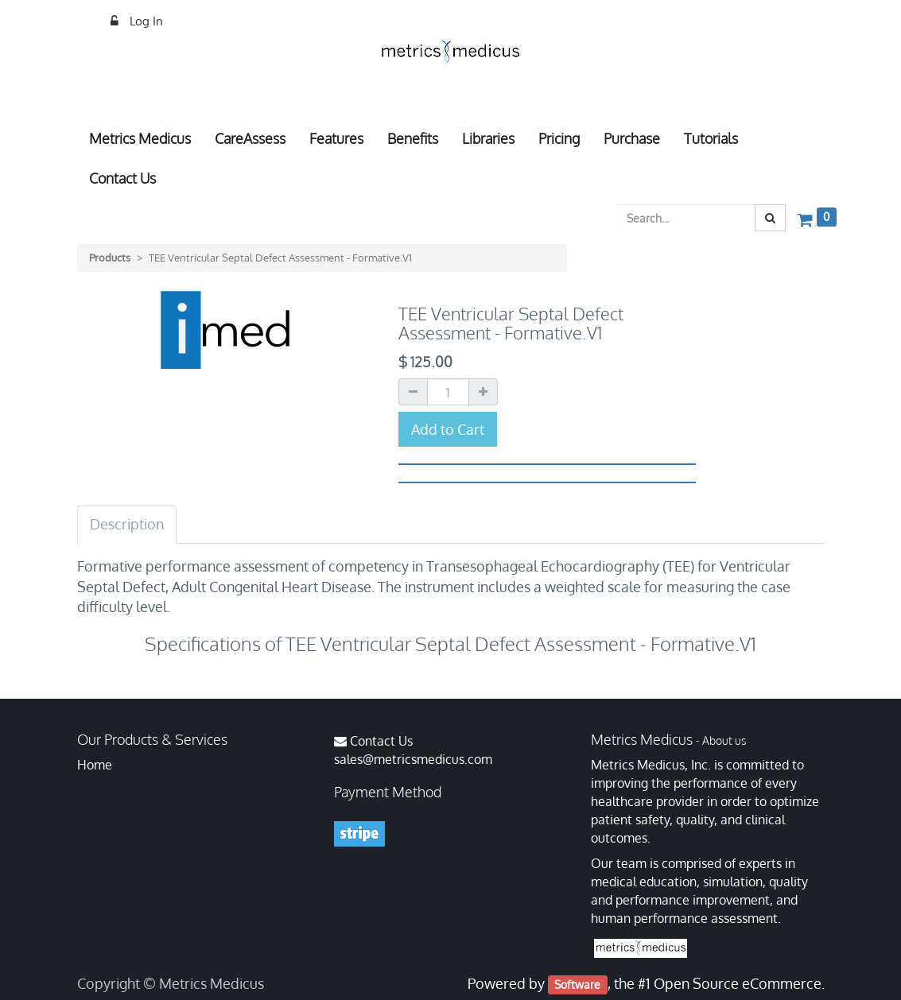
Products (109, 257)
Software (577, 984)
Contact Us (381, 741)
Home (94, 765)
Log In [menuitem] (144, 21)
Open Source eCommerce (737, 983)
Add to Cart (447, 429)
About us (724, 740)
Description (127, 524)
